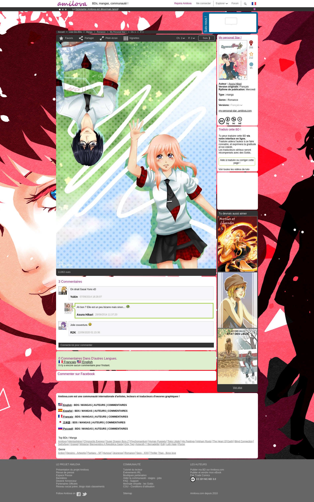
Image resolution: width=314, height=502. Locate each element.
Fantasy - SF (94, 453)
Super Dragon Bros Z (117, 441)
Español (65, 411)
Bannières (61, 478)
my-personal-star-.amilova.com (235, 110)
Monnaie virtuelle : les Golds (138, 483)
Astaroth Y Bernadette (147, 444)
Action (61, 453)
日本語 (64, 422)
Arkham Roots (203, 441)
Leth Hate (171, 444)
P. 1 (142, 32)
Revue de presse (65, 472)
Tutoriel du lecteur (132, 469)
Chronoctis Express (94, 441)
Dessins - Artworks (76, 453)
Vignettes (134, 38)
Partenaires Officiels (66, 483)
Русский (65, 428)
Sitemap (127, 493)
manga (89, 32)
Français (67, 362)
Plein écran (112, 38)
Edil (163, 444)
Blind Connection (243, 441)
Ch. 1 (133, 32)
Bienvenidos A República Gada (106, 444)
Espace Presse (64, 475)
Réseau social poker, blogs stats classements (80, 486)
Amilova (62, 441)
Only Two (129, 444)
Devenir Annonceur (66, 481)
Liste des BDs (75, 32)
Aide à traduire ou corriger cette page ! (237, 161)
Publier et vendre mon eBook (205, 472)
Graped (74, 444)
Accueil (61, 32)
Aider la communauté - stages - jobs (142, 478)
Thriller (154, 453)
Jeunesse (118, 453)
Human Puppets (157, 441)
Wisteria (84, 444)
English (85, 362)
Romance (101, 32)
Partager (89, 38)
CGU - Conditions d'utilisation (138, 486)
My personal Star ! (118, 32)
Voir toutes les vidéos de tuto (234, 169)
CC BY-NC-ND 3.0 (203, 479)
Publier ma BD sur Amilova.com (207, 469)
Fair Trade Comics (200, 475)
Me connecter (203, 3)
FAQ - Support (131, 481)
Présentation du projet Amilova (72, 469)
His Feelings (188, 441)
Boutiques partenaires (135, 475)
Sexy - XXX (142, 453)
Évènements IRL (132, 472)
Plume (181, 444)
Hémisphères (75, 441)
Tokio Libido (173, 441)
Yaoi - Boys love (167, 453)
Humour (107, 453)
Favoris (69, 38)
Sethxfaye (63, 444)
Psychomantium (138, 441)
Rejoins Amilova (182, 3)
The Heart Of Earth (223, 441)
